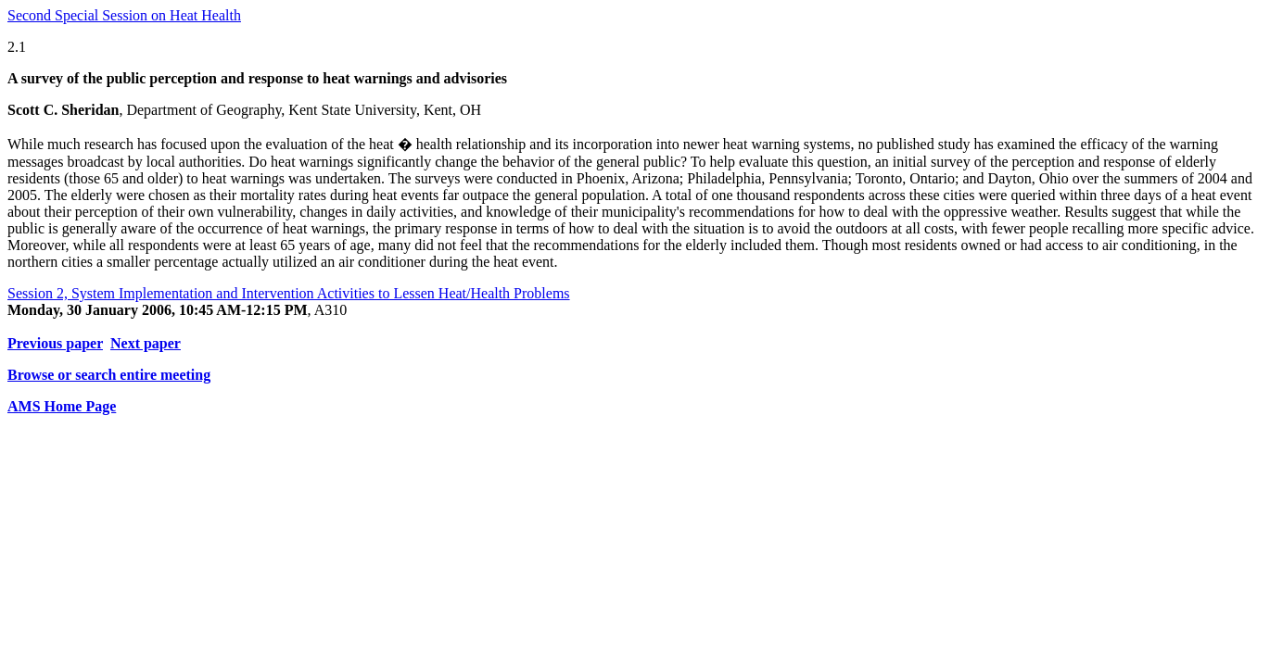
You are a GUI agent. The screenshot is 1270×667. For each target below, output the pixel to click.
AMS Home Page (61, 406)
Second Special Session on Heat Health (124, 15)
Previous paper (55, 343)
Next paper (145, 343)
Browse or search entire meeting (108, 375)
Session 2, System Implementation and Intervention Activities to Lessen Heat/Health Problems (288, 293)
